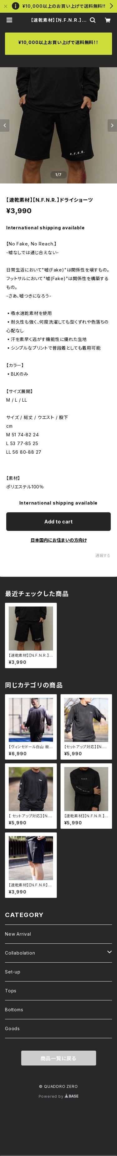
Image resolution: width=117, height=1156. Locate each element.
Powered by (59, 1096)
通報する (103, 555)
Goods (12, 1028)
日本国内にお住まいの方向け (59, 540)
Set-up (13, 971)
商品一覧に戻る (59, 1058)
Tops (11, 990)
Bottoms (14, 1009)
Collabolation (20, 952)
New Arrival (18, 934)
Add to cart (58, 521)
